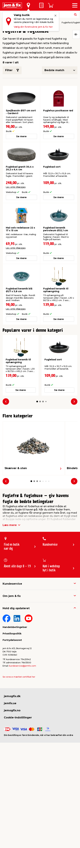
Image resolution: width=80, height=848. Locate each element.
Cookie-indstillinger (18, 717)
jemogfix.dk (12, 696)
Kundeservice (12, 583)
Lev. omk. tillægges (15, 187)
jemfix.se (10, 703)
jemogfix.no (12, 710)
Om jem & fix (12, 596)
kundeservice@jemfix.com (22, 666)
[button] (37, 401)
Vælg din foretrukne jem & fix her (33, 26)
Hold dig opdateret (16, 608)
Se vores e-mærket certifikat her (19, 677)
